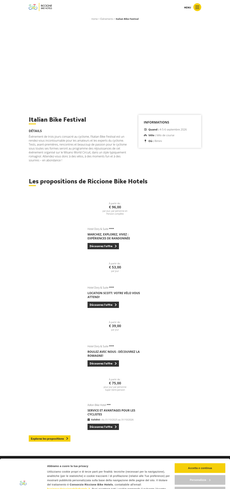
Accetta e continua (200, 438)
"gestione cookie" (132, 472)
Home (94, 18)
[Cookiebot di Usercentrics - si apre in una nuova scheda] (23, 482)
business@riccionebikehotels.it (68, 459)
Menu (192, 7)
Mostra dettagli (56, 481)
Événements (106, 18)
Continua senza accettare (200, 462)
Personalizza (200, 450)
